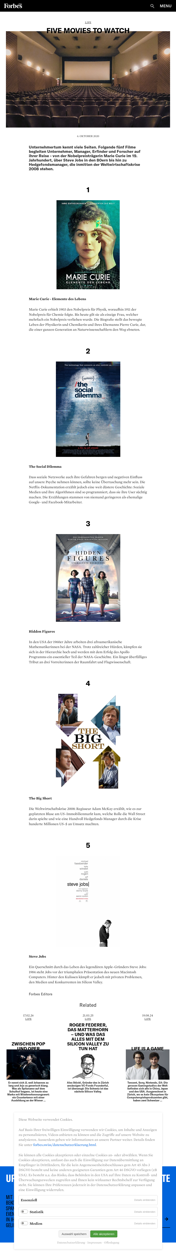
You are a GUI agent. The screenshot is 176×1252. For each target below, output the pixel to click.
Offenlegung (111, 1242)
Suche (152, 6)
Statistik (36, 1212)
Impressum (94, 1242)
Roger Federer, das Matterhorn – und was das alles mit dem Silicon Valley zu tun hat (88, 1036)
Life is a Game (147, 1048)
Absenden (163, 1219)
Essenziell (29, 1200)
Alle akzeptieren (103, 1234)
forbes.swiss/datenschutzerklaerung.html (64, 1144)
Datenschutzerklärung (71, 1242)
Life (88, 22)
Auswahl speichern (74, 1234)
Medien (36, 1223)
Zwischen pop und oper (28, 1046)
